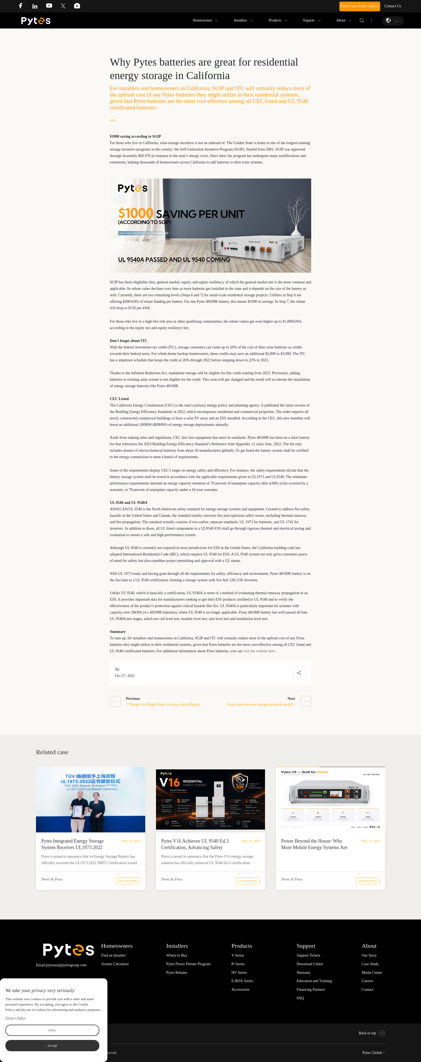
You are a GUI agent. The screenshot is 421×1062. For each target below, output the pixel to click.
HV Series (239, 973)
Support (308, 20)
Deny (52, 1030)
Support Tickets (308, 955)
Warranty (304, 973)
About (340, 20)
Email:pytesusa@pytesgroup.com (61, 965)
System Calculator (115, 964)
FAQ (300, 998)
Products (275, 20)
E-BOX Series (242, 981)
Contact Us (392, 6)
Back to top (372, 1033)
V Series (237, 955)
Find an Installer (113, 955)
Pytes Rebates (176, 973)
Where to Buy (176, 955)
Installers (240, 20)
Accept (52, 1045)
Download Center (310, 964)
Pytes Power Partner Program (188, 964)
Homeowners (202, 20)
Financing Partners (311, 990)
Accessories (240, 990)
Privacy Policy (15, 1018)
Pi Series (238, 964)
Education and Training (314, 981)
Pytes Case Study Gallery (360, 6)
